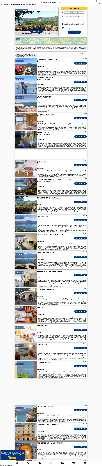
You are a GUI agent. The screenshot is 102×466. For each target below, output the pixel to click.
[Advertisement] (51, 392)
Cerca (74, 32)
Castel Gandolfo (19, 61)
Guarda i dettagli (80, 63)
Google (2, 452)
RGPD (9, 456)
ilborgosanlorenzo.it (51, 2)
